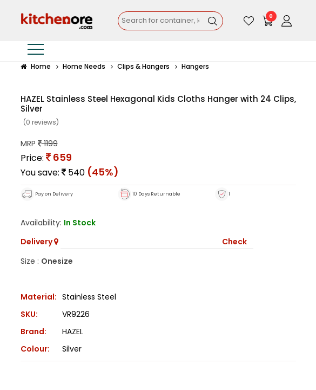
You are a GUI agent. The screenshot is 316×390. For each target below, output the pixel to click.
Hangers (195, 66)
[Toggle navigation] (36, 51)
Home (36, 66)
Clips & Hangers (143, 66)
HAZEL (72, 331)
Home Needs (84, 66)
